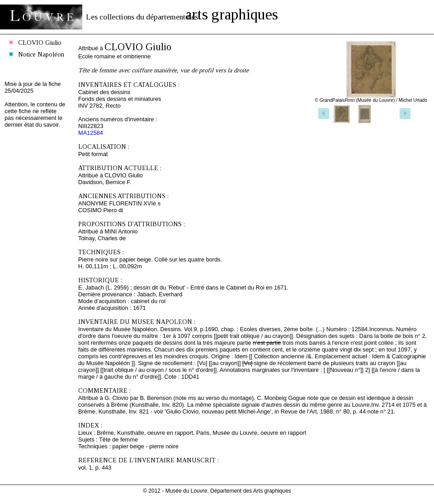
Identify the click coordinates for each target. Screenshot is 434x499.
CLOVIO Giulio (39, 42)
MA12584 (90, 132)
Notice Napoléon (41, 54)
